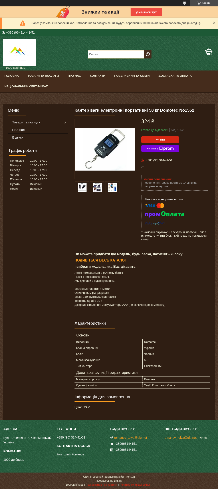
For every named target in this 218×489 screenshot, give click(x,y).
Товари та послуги (43, 75)
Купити (160, 139)
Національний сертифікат (26, 86)
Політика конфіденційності (135, 484)
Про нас (74, 75)
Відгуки (17, 137)
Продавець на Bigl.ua (109, 480)
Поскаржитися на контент (101, 484)
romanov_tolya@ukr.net (130, 437)
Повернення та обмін (131, 75)
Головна (11, 75)
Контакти (97, 75)
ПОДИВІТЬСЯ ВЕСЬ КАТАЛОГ (101, 260)
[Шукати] (147, 54)
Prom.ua (130, 476)
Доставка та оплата (175, 75)
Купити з (160, 149)
